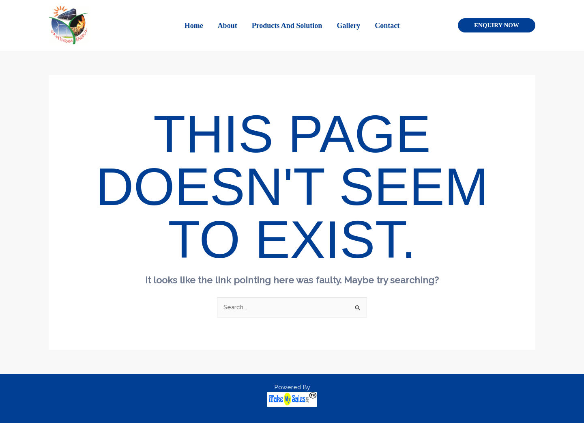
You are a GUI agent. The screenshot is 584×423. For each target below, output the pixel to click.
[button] (496, 25)
